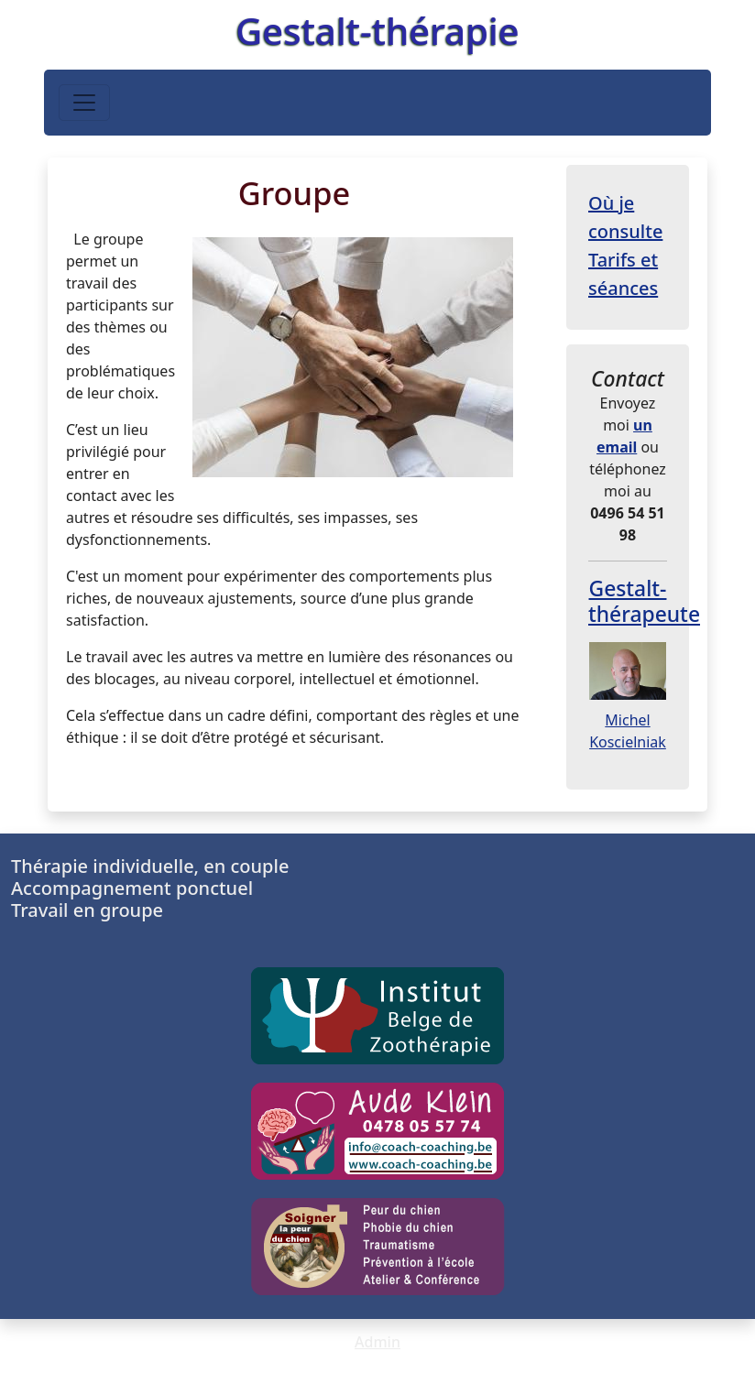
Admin (377, 1342)
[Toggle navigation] (84, 102)
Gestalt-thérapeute (644, 601)
